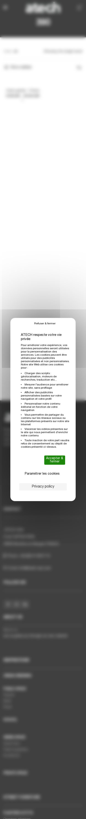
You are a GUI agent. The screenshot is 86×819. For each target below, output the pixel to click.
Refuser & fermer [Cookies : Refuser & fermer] (44, 323)
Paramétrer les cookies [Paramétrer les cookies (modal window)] (42, 474)
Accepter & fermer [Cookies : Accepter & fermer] (54, 460)
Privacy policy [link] (43, 487)
